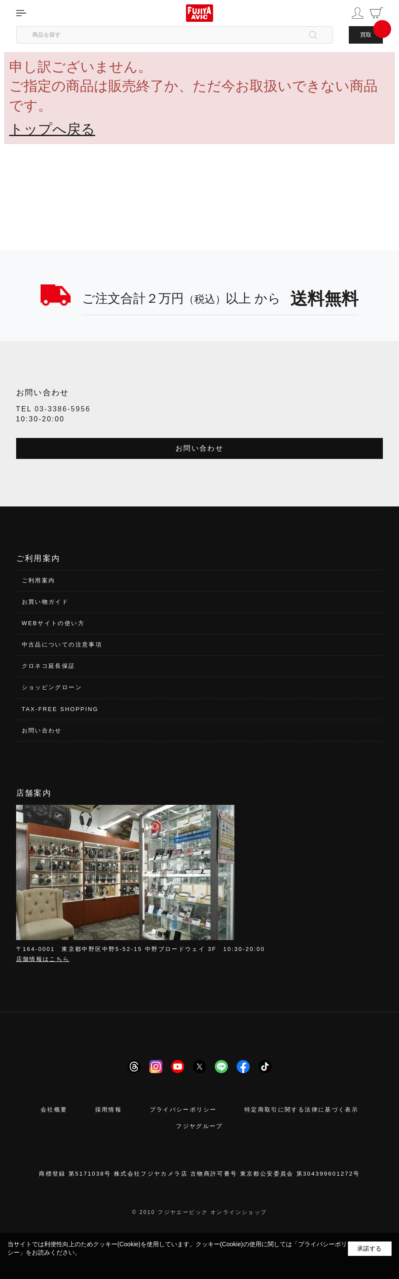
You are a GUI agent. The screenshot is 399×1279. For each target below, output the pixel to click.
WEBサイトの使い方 (53, 623)
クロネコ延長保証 (49, 666)
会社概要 (54, 1109)
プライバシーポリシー (183, 1109)
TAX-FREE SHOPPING (60, 709)
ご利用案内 (38, 580)
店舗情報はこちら (43, 959)
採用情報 (108, 1109)
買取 (365, 34)
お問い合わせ (199, 448)
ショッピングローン (52, 687)
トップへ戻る (52, 129)
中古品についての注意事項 (62, 644)
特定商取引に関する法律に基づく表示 (301, 1109)
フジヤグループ (199, 1126)
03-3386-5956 (62, 409)
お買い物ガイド (45, 601)
